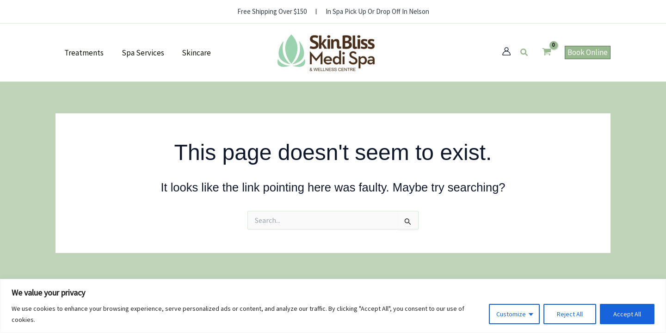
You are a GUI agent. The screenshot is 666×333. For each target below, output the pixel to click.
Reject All (570, 314)
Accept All (627, 314)
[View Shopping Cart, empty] (546, 52)
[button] (524, 53)
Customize (511, 314)
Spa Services (139, 53)
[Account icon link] (506, 51)
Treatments (83, 53)
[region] (333, 306)
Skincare (191, 53)
